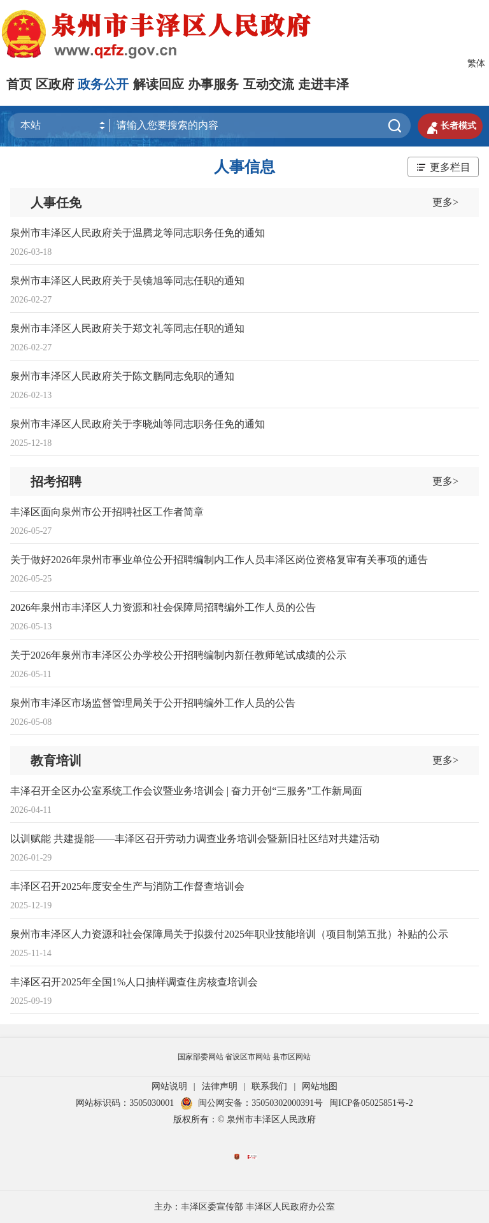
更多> (445, 202)
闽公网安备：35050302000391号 (251, 1103)
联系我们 (269, 1086)
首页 (19, 84)
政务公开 (103, 84)
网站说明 (169, 1086)
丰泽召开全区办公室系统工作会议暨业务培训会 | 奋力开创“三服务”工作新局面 (186, 790)
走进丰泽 (323, 84)
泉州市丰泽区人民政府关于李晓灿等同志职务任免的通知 (137, 423)
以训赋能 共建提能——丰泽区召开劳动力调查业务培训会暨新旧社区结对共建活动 (194, 838)
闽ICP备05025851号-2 (371, 1103)
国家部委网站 (200, 1056)
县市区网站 (292, 1056)
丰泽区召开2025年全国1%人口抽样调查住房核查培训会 (134, 981)
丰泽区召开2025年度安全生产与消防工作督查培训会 (127, 886)
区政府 (55, 84)
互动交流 (268, 84)
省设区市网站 (248, 1056)
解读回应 (158, 84)
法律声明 (219, 1086)
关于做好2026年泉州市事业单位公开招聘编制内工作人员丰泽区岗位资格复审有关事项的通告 (219, 559)
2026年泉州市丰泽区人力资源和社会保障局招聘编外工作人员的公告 (163, 607)
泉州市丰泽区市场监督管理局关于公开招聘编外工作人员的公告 (152, 702)
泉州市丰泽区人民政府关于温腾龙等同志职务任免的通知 (137, 232)
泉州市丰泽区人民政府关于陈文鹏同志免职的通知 (122, 376)
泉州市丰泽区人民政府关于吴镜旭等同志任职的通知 (127, 280)
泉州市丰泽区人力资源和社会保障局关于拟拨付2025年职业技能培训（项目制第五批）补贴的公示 (229, 934)
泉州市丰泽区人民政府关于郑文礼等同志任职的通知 (127, 328)
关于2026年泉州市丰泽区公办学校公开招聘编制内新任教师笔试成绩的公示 (178, 655)
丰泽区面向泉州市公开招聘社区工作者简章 (107, 511)
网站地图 (319, 1086)
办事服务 (213, 84)
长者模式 (450, 126)
